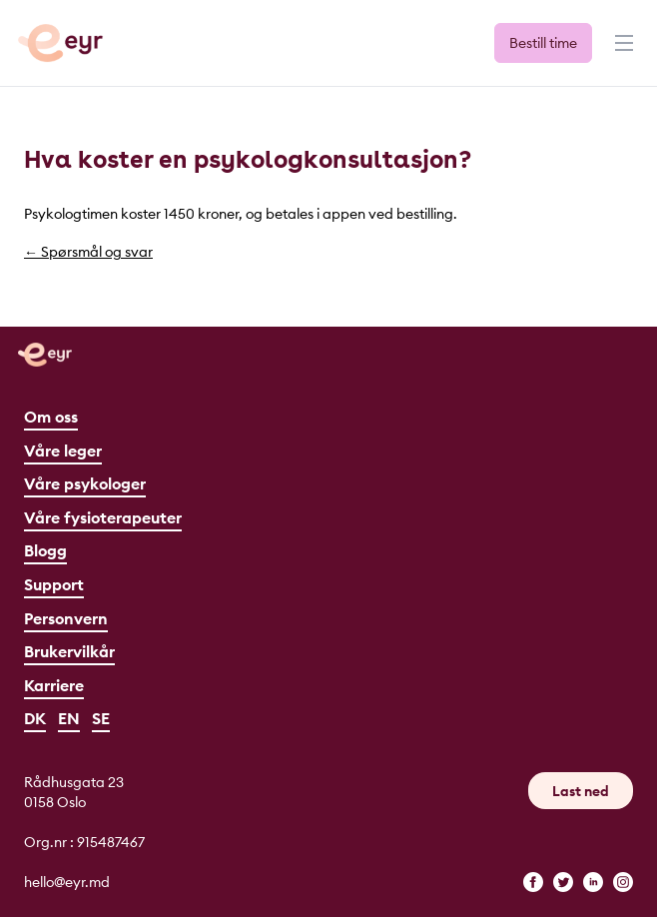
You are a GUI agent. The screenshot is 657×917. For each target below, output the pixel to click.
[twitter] (563, 882)
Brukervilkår (69, 651)
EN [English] (69, 718)
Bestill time (543, 43)
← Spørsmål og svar (88, 252)
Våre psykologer (85, 483)
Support (54, 584)
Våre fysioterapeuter (103, 517)
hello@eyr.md (67, 882)
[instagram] (623, 882)
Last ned (580, 791)
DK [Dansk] (35, 718)
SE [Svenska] (101, 718)
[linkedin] (593, 882)
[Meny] (622, 52)
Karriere (54, 685)
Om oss (51, 417)
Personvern (66, 618)
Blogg (45, 550)
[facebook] (533, 882)
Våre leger (63, 450)
